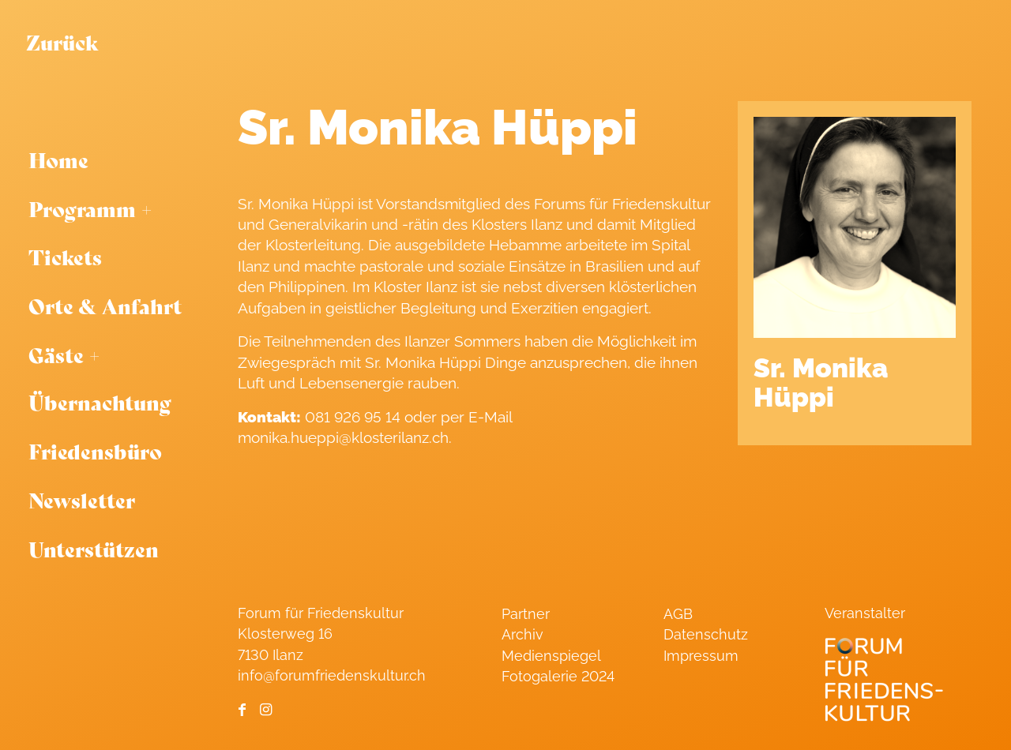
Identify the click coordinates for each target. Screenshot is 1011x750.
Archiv (522, 634)
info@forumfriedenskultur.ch (332, 675)
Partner (526, 614)
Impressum (701, 655)
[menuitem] (112, 160)
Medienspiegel (551, 655)
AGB (678, 614)
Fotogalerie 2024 (558, 676)
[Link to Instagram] (265, 710)
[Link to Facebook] (242, 710)
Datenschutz (705, 634)
